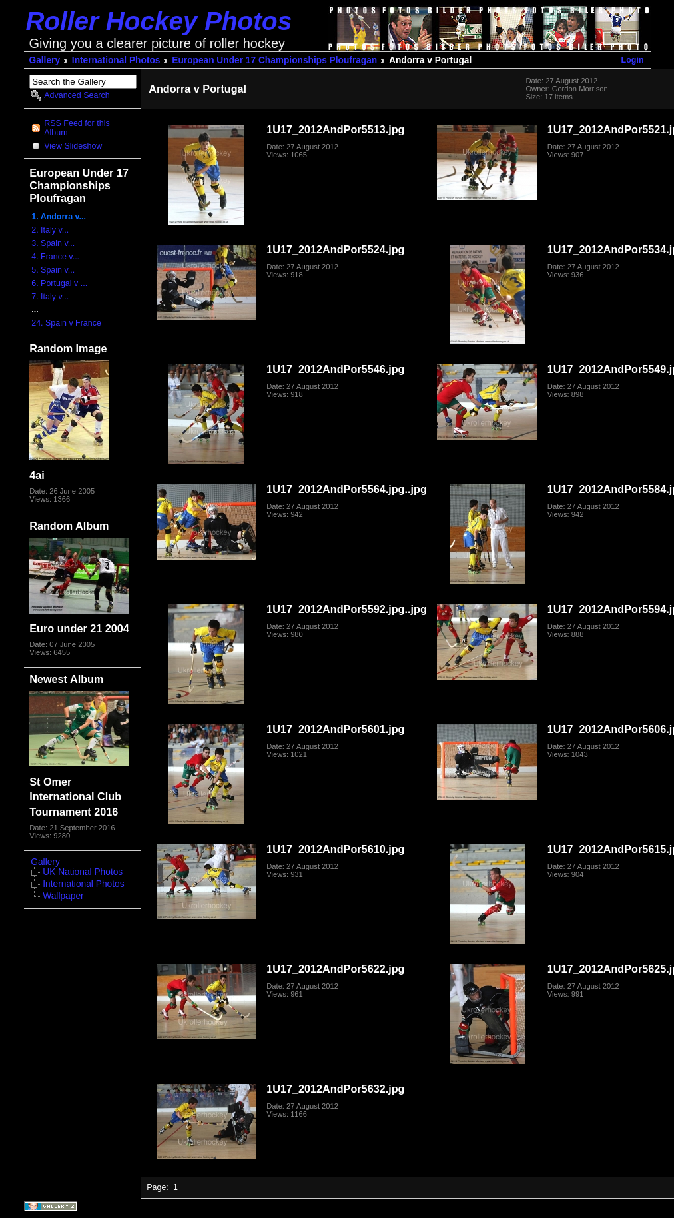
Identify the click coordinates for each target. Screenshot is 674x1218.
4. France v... (55, 256)
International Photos (116, 60)
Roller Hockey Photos (159, 21)
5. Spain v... (53, 270)
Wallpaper (63, 896)
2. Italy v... (50, 230)
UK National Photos (83, 872)
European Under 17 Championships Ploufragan (274, 60)
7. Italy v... (50, 296)
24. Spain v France (66, 323)
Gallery (45, 60)
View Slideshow (73, 146)
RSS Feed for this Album (76, 128)
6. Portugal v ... (59, 283)
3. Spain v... (53, 243)
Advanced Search (76, 95)
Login (632, 60)
